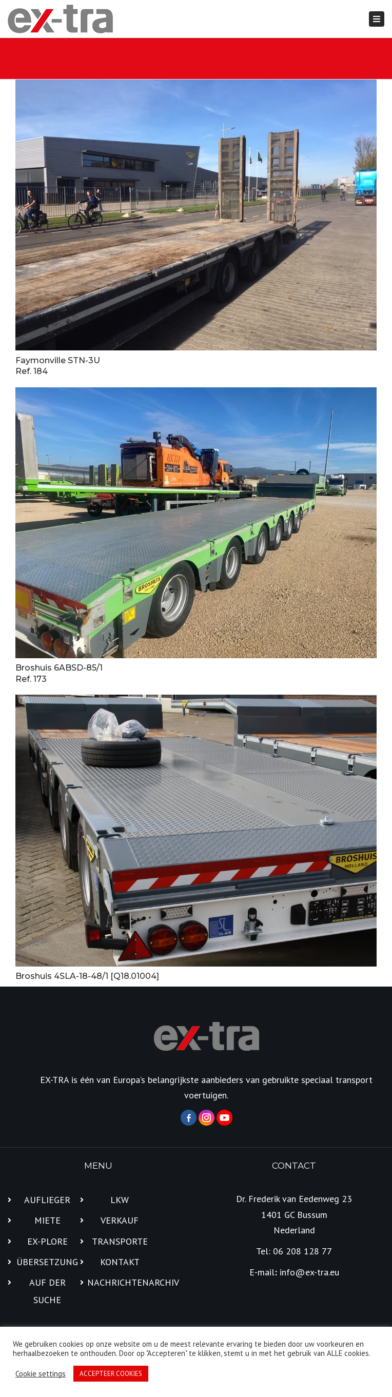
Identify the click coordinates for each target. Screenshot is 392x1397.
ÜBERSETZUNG (47, 1262)
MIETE (47, 1220)
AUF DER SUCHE (47, 1291)
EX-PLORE (47, 1241)
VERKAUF (120, 1220)
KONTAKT (120, 1262)
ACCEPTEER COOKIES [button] (111, 1373)
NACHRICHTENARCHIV (119, 1282)
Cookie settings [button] (40, 1374)
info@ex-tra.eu (309, 1272)
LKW (119, 1200)
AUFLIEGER (47, 1200)
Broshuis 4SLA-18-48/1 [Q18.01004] (87, 976)
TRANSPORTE (120, 1241)
